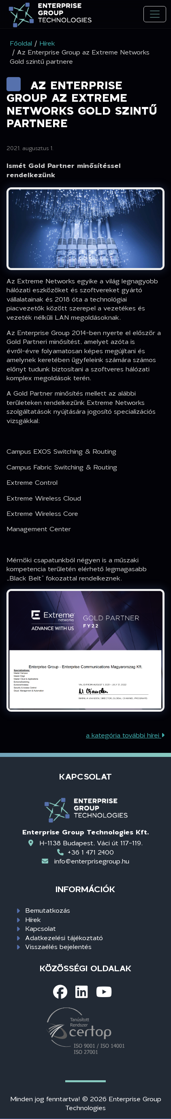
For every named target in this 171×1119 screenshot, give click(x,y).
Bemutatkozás (47, 910)
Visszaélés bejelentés (58, 946)
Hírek (33, 919)
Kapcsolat (40, 928)
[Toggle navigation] (154, 14)
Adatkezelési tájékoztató (64, 937)
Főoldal (21, 43)
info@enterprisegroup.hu (91, 861)
